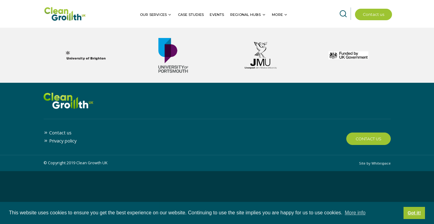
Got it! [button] (414, 212)
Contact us (373, 14)
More (277, 14)
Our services (153, 14)
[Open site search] (343, 14)
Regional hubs (245, 14)
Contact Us (368, 139)
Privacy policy (63, 141)
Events (217, 14)
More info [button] (355, 212)
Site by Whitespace (375, 163)
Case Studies (191, 14)
